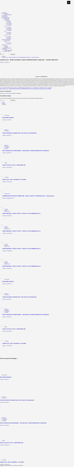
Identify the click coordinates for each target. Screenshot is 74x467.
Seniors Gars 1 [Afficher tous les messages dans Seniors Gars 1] (7, 193)
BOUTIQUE (4, 15)
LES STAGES (5, 16)
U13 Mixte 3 (9, 30)
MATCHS (4, 44)
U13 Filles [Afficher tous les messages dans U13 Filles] (6, 177)
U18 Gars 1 (9, 37)
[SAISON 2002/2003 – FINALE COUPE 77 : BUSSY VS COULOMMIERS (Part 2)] (6, 224)
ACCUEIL (4, 12)
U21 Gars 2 (9, 43)
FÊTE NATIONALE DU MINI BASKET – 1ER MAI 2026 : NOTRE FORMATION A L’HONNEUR (25, 150)
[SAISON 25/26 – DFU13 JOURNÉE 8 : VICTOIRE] (7, 176)
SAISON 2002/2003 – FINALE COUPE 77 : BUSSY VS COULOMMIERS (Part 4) (21, 266)
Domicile (6, 45)
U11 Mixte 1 (9, 23)
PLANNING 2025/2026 (6, 48)
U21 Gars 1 (9, 42)
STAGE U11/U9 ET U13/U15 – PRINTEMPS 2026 (13, 165)
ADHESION (4, 49)
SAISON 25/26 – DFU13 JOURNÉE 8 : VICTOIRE (14, 179)
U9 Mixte (9, 20)
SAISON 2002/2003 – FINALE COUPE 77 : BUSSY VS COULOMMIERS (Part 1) (21, 213)
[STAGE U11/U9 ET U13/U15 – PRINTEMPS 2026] (7, 161)
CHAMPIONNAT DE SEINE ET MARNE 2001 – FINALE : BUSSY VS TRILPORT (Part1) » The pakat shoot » (28, 196)
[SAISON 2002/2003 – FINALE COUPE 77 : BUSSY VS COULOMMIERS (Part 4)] (6, 259)
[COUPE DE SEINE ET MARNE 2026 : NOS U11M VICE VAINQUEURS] (7, 128)
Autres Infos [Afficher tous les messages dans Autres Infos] (7, 115)
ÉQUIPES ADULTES (6, 39)
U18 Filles (9, 36)
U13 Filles (9, 27)
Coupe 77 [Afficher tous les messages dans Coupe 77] (6, 210)
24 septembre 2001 (9, 198)
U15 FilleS (9, 32)
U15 (5, 31)
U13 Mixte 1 (9, 28)
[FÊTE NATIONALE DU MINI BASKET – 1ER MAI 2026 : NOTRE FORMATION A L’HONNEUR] (7, 144)
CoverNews (15, 465)
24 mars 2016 (6, 62)
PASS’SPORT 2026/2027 (8, 117)
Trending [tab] (4, 104)
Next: (25, 88)
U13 (5, 26)
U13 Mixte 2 (9, 29)
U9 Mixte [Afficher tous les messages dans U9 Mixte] (6, 148)
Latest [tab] (3, 102)
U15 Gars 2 (9, 34)
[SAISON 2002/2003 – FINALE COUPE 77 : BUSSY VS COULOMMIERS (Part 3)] (6, 242)
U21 (5, 41)
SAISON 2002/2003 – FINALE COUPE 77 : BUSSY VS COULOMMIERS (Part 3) (21, 248)
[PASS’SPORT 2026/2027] (7, 114)
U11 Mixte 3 (9, 25)
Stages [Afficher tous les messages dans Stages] (6, 162)
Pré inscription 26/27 (8, 50)
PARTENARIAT (5, 13)
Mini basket (7, 19)
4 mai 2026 (8, 119)
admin (2, 62)
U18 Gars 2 (9, 38)
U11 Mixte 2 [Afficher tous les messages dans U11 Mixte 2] (7, 147)
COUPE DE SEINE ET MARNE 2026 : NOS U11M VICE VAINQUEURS (19, 133)
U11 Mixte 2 (9, 24)
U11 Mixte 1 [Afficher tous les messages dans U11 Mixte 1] (7, 130)
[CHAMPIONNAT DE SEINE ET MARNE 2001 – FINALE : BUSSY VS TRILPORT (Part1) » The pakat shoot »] (6, 191)
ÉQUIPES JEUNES (6, 17)
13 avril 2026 (8, 181)
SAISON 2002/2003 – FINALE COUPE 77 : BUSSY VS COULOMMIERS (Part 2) (21, 231)
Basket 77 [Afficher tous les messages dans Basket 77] (6, 129)
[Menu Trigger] (68, 2)
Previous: (26, 87)
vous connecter (7, 93)
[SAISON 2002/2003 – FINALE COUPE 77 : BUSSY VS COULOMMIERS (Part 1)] (6, 207)
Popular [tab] (3, 103)
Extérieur (6, 47)
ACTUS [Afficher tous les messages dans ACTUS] (6, 209)
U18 (5, 35)
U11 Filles (9, 22)
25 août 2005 (8, 215)
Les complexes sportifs (6, 51)
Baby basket (7, 18)
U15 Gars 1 (9, 33)
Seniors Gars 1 (7, 40)
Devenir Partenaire (8, 14)
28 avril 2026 (8, 167)
